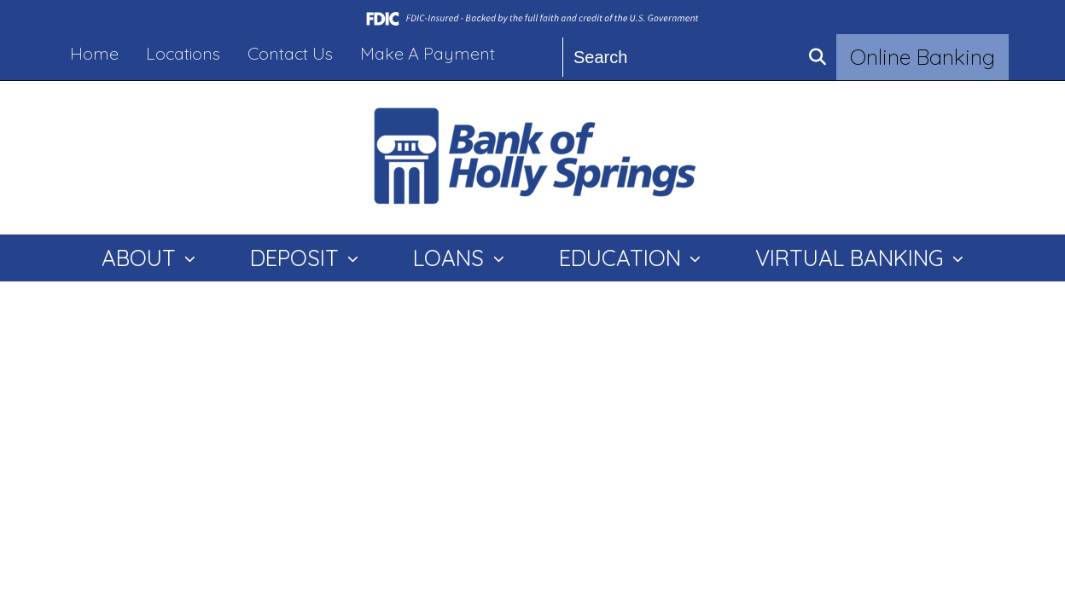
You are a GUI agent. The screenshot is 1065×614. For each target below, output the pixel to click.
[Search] (681, 57)
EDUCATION (623, 258)
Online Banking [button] (922, 56)
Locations (183, 53)
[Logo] (532, 157)
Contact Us (290, 53)
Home (94, 53)
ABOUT (142, 258)
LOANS (451, 258)
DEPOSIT (297, 258)
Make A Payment (427, 53)
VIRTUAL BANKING (852, 258)
